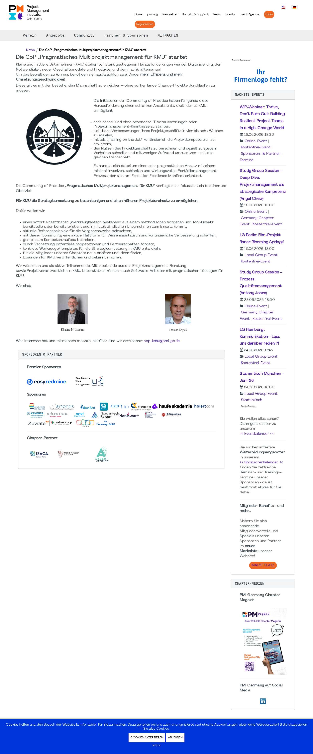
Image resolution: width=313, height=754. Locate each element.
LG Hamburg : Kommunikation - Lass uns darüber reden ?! (260, 337)
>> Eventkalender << (257, 434)
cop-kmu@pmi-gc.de (162, 341)
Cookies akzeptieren (147, 737)
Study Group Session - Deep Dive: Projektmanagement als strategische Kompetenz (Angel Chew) (263, 185)
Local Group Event (261, 255)
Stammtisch (251, 400)
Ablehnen (175, 737)
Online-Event (256, 141)
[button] (121, 354)
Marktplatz (263, 565)
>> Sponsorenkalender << (261, 462)
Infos (156, 745)
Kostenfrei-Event (255, 147)
